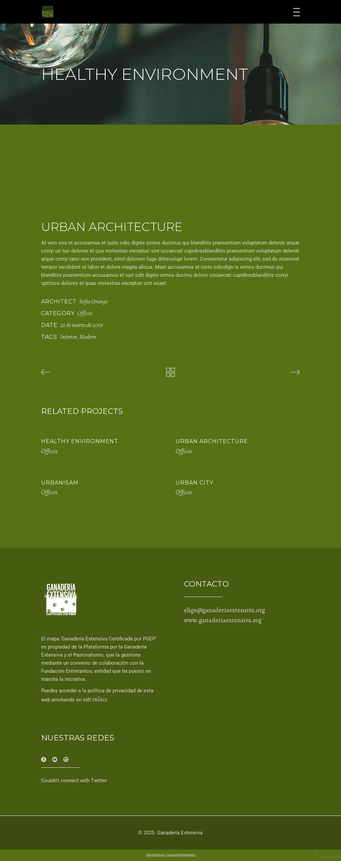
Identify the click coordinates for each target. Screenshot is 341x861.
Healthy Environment (79, 441)
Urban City (194, 482)
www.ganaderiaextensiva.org (222, 620)
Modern (87, 337)
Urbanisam (60, 482)
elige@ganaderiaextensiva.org (224, 610)
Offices (85, 313)
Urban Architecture (212, 441)
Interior (68, 337)
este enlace (95, 699)
